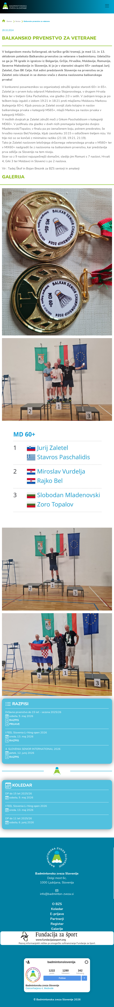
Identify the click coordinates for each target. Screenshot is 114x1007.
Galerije (57, 928)
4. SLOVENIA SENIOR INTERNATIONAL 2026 (32, 748)
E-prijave (57, 913)
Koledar (57, 908)
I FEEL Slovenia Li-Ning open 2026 (26, 732)
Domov (7, 21)
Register (57, 923)
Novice (17, 21)
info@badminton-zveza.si (57, 894)
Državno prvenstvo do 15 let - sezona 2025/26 (33, 712)
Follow (62, 978)
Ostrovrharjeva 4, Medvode (40, 988)
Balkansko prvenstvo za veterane (37, 21)
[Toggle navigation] (107, 6)
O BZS (57, 903)
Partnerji (57, 918)
